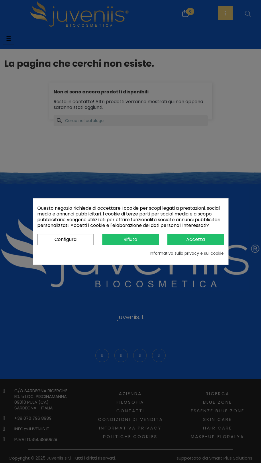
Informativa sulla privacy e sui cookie (187, 253)
